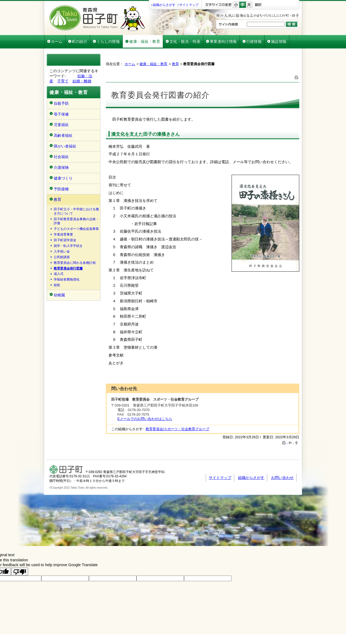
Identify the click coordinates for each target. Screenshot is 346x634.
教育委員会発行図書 (68, 268)
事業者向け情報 (223, 41)
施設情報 (278, 41)
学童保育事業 (63, 234)
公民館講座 (62, 257)
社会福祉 (61, 157)
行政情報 (254, 41)
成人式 (58, 274)
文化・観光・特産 (185, 41)
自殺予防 (61, 103)
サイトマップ (189, 5)
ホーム (57, 41)
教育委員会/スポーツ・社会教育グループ (178, 416)
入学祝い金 (62, 251)
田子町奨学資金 (65, 240)
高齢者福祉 (63, 135)
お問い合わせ (282, 464)
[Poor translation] (19, 558)
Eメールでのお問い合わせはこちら (144, 405)
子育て (63, 81)
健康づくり (63, 178)
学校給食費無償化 (67, 279)
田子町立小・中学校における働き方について (76, 211)
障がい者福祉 (65, 146)
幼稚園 (59, 295)
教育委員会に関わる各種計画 (75, 263)
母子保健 (61, 114)
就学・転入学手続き (68, 246)
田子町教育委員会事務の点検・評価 (76, 221)
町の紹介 (79, 41)
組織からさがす (164, 5)
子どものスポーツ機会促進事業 (76, 229)
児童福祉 (61, 124)
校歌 (57, 285)
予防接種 (61, 189)
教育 (57, 199)
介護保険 (61, 167)
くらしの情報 (108, 41)
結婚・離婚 (82, 81)
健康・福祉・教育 (144, 41)
